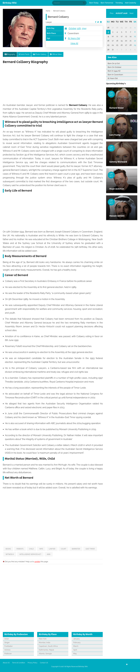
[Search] (84, 3)
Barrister (76, 549)
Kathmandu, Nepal (46, 650)
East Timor (90, 549)
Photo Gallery (39, 54)
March (75, 646)
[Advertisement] (53, 84)
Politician (8, 654)
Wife (41, 549)
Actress (7, 650)
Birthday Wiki (10, 3)
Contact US (44, 663)
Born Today (93, 3)
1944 (84, 28)
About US (6, 663)
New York (42, 639)
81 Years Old (74, 38)
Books (8, 549)
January (76, 639)
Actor (6, 639)
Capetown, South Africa (48, 646)
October (72, 28)
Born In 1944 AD (114, 71)
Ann (48, 554)
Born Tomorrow (107, 3)
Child (31, 549)
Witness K (10, 554)
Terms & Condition (18, 663)
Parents (20, 549)
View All (74, 43)
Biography (10, 54)
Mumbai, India (44, 642)
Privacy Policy (32, 663)
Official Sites (56, 54)
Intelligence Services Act (30, 554)
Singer (7, 642)
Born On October (114, 67)
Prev (112, 13)
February (76, 642)
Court (63, 549)
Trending (119, 3)
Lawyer (49, 22)
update (37, 562)
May (75, 654)
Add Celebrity (130, 3)
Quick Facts (24, 54)
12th (79, 28)
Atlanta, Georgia (45, 654)
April (75, 650)
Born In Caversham (115, 75)
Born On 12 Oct (114, 63)
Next (131, 13)
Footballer (8, 646)
